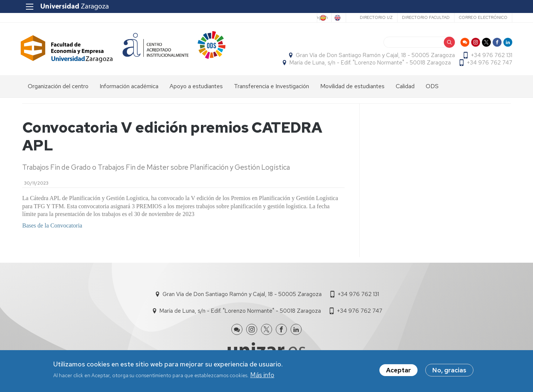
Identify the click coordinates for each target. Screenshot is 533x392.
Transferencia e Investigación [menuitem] (271, 87)
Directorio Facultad (424, 17)
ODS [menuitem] (432, 87)
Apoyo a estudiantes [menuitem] (196, 87)
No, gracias (449, 370)
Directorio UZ (374, 17)
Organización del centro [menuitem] (58, 87)
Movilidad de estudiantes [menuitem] (352, 87)
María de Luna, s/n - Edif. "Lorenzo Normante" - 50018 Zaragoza (368, 63)
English (333, 17)
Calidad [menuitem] (405, 87)
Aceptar (398, 370)
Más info (262, 375)
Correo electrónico (481, 17)
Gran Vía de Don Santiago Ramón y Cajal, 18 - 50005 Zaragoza (373, 56)
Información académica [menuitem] (129, 87)
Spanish (304, 17)
